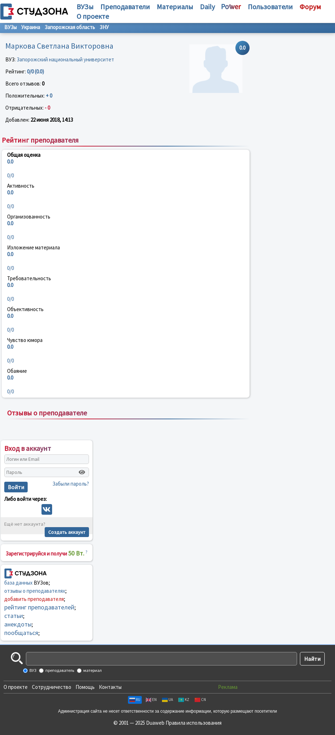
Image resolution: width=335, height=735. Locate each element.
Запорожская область (70, 27)
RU (134, 699)
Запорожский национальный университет (65, 59)
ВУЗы (85, 6)
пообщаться (21, 633)
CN (200, 699)
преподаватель (59, 670)
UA (167, 699)
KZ (183, 699)
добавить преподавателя (34, 599)
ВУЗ (32, 670)
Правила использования (194, 722)
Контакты (110, 687)
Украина (30, 27)
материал (92, 670)
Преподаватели (125, 6)
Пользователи (270, 6)
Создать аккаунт (66, 532)
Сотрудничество (51, 687)
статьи (13, 616)
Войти (16, 487)
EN (151, 699)
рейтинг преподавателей (39, 607)
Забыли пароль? (70, 483)
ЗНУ (104, 27)
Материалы (175, 6)
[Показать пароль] (82, 472)
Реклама (228, 687)
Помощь (85, 687)
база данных (18, 582)
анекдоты (18, 624)
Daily (207, 6)
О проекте (16, 687)
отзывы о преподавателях (34, 590)
